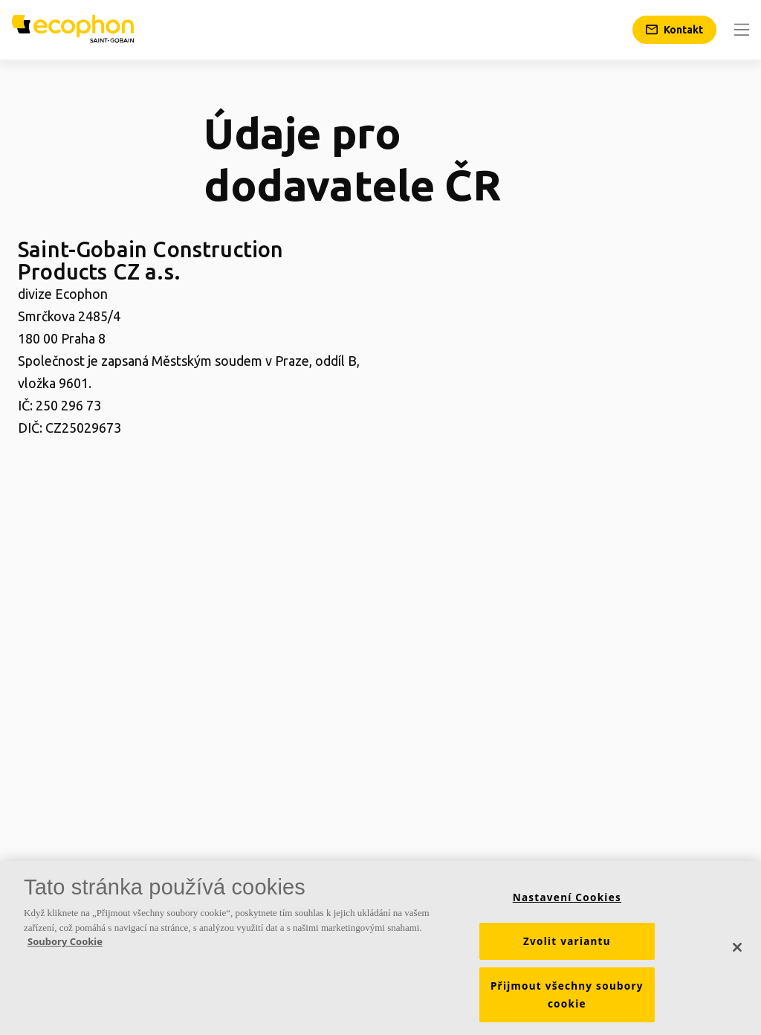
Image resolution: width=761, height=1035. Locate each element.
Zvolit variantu (567, 945)
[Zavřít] (737, 951)
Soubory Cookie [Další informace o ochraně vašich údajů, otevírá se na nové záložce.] (65, 945)
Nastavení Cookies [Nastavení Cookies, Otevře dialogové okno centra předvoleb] (567, 901)
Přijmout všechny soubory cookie (567, 998)
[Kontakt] (674, 30)
